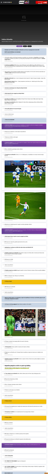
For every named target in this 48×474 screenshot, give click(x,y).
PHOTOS (30, 46)
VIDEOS (25, 46)
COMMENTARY (18, 46)
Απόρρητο (46, 473)
